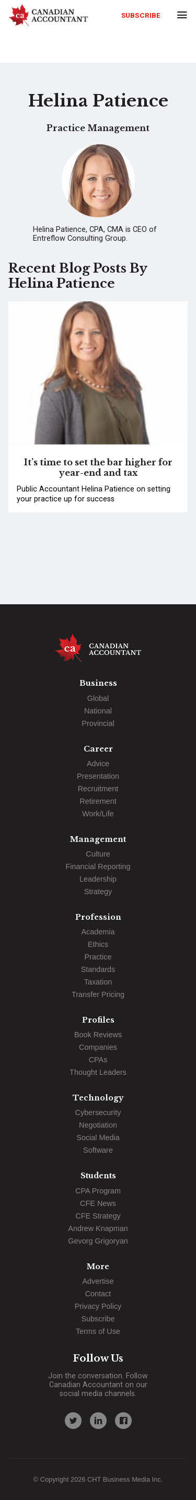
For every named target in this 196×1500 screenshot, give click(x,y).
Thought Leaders (98, 1072)
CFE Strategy (97, 1216)
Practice (98, 957)
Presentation (98, 776)
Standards (98, 969)
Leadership (98, 879)
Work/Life (98, 814)
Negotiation (98, 1125)
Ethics (98, 944)
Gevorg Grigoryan (98, 1241)
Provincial (98, 723)
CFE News (98, 1203)
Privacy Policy (98, 1306)
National (98, 711)
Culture (98, 854)
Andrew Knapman (98, 1228)
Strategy (98, 891)
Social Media (97, 1137)
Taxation (98, 982)
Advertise (98, 1281)
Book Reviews (98, 1034)
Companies (98, 1047)
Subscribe (140, 15)
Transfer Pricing (98, 994)
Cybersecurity (98, 1112)
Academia (98, 932)
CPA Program (98, 1191)
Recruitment (98, 788)
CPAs (98, 1060)
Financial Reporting (98, 866)
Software (98, 1150)
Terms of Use (98, 1331)
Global (98, 698)
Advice (98, 763)
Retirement (97, 801)
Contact (98, 1294)
